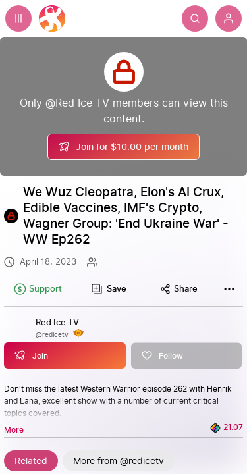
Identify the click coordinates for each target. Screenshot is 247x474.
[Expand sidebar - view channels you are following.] (18, 18)
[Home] (52, 18)
